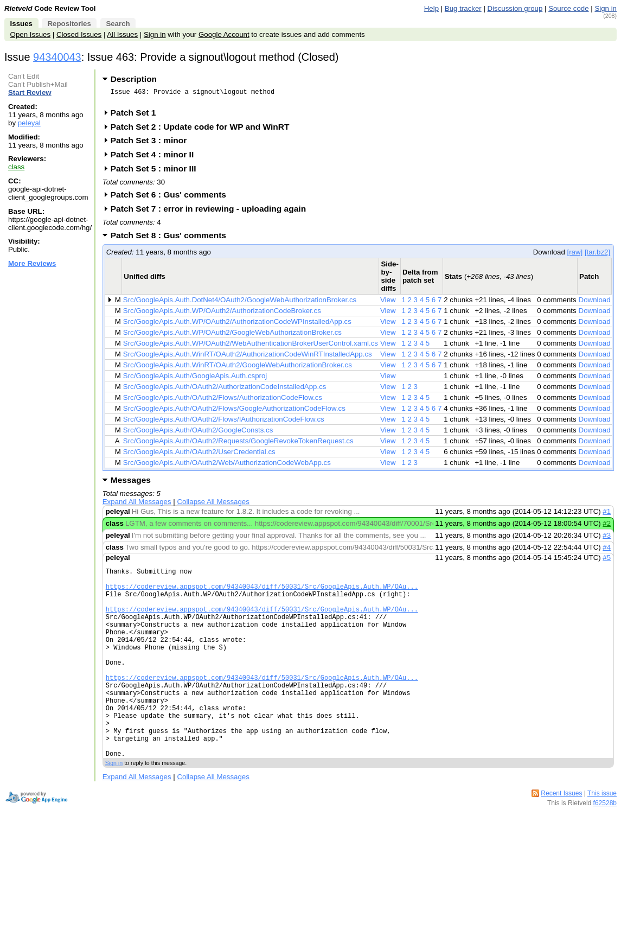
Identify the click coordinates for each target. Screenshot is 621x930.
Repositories (69, 24)
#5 (607, 561)
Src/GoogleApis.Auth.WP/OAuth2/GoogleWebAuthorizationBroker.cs (232, 336)
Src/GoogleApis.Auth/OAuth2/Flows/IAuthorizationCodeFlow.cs (223, 422)
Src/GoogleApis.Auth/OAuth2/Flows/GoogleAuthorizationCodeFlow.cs (234, 411)
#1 (607, 515)
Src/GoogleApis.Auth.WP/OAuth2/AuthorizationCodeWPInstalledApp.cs (237, 325)
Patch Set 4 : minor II (156, 157)
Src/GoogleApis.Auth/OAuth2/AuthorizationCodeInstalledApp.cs (224, 390)
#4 (607, 550)
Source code (568, 8)
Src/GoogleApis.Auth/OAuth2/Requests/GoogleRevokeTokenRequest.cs (238, 444)
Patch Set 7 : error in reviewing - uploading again (212, 211)
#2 (607, 527)
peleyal (29, 123)
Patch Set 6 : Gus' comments (172, 197)
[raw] (574, 255)
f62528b (605, 847)
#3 (607, 538)
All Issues (122, 34)
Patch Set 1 (137, 115)
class (16, 167)
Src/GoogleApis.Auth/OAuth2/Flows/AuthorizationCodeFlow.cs (222, 401)
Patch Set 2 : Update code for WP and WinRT (204, 130)
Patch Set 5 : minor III (157, 171)
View (388, 303)
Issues (21, 24)
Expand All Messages (137, 505)
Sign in (605, 8)
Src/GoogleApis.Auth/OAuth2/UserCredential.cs (199, 455)
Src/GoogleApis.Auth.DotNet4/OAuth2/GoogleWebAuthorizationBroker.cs (239, 303)
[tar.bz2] (597, 255)
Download (595, 303)
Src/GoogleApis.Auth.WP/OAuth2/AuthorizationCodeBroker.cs (222, 314)
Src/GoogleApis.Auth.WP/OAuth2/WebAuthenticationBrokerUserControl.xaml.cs (250, 346)
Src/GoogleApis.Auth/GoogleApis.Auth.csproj (195, 379)
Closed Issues (78, 34)
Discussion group (515, 8)
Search (118, 24)
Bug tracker (463, 8)
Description (134, 79)
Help (431, 8)
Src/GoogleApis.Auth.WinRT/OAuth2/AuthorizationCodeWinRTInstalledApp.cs (247, 357)
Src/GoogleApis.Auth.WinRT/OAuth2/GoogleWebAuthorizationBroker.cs (237, 368)
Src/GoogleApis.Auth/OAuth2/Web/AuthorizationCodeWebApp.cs (227, 466)
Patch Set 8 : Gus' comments (172, 238)
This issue (602, 837)
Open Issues (30, 34)
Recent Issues (561, 837)
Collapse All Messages (213, 505)
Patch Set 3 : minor (152, 143)
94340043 (57, 57)
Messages (131, 483)
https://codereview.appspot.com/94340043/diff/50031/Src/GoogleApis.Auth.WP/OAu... (262, 594)
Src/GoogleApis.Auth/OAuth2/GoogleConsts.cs (198, 433)
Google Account (224, 34)
